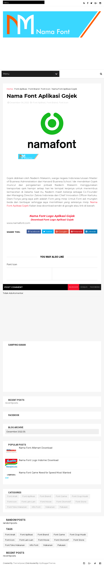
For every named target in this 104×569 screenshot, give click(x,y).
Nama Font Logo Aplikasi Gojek (52, 218)
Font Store (81, 503)
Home (10, 90)
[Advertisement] (52, 46)
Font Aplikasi (21, 90)
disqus (83, 289)
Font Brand (34, 90)
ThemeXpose (19, 565)
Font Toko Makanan (17, 508)
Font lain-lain (28, 503)
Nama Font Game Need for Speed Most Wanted (45, 474)
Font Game (61, 498)
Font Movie (46, 503)
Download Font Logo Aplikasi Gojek (52, 221)
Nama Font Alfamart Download (35, 449)
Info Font (36, 508)
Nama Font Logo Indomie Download (38, 462)
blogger (72, 289)
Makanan (50, 508)
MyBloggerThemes (47, 565)
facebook (94, 289)
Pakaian (64, 508)
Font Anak (12, 498)
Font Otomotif (64, 503)
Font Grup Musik (80, 498)
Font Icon (45, 90)
